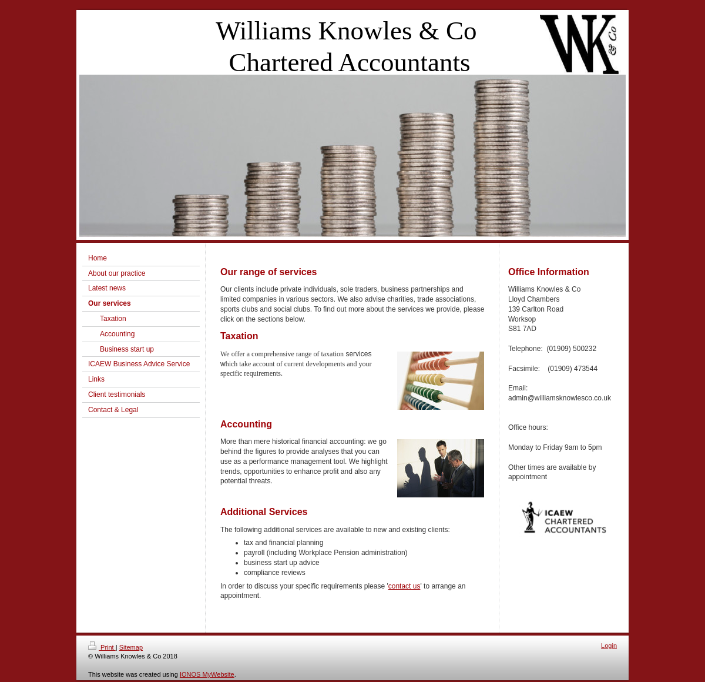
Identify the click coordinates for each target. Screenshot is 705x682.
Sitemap (131, 647)
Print (102, 647)
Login (609, 645)
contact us (404, 586)
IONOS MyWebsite (207, 674)
